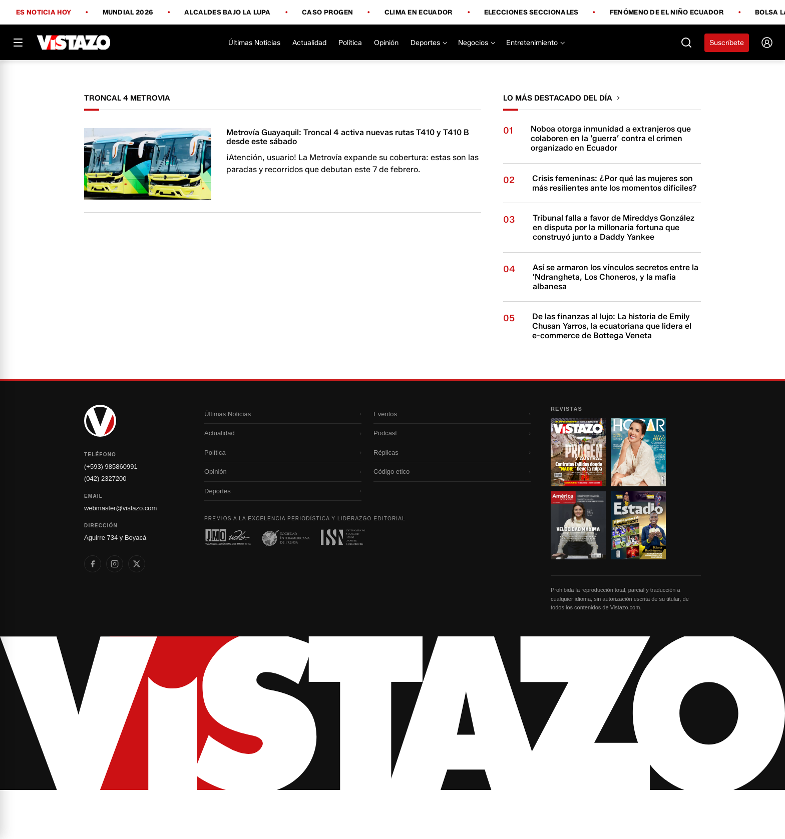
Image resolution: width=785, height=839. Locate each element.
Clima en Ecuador (418, 12)
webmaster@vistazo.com (120, 557)
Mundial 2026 (128, 12)
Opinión (386, 43)
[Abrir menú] (18, 43)
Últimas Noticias (254, 43)
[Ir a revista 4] (638, 574)
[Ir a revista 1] (578, 501)
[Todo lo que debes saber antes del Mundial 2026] (392, 84)
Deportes (428, 43)
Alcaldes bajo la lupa (227, 12)
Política (350, 43)
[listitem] (92, 612)
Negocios (476, 43)
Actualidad (309, 43)
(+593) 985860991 (111, 515)
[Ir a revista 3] (578, 574)
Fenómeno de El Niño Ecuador (667, 12)
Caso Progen (327, 12)
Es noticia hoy (43, 12)
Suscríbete (726, 43)
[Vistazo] (74, 43)
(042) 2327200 (105, 527)
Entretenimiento (535, 43)
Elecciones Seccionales (531, 12)
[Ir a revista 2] (638, 501)
